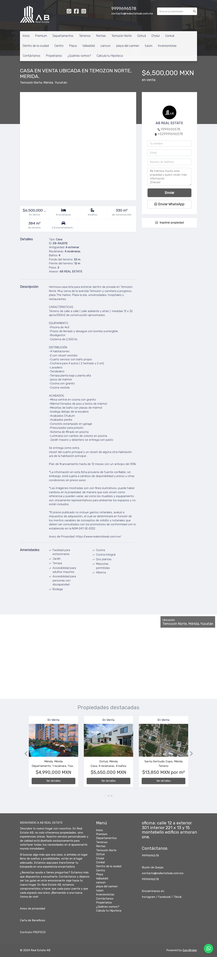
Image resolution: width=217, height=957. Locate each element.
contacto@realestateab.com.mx (162, 873)
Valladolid (88, 46)
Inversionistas (167, 46)
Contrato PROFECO (33, 932)
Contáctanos (31, 55)
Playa (73, 46)
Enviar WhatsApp (169, 204)
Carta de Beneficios (32, 920)
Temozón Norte (122, 36)
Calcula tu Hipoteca (110, 55)
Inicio (26, 36)
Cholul (155, 36)
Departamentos (63, 36)
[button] (24, 753)
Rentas (101, 36)
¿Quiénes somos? (79, 55)
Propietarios (54, 55)
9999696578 (170, 129)
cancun (105, 46)
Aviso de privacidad (32, 908)
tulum (148, 46)
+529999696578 (170, 134)
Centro (58, 46)
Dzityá (141, 36)
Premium (41, 36)
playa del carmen (127, 46)
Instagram (148, 897)
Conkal (169, 36)
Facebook (164, 897)
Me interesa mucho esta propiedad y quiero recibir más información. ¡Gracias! (169, 177)
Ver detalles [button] (53, 780)
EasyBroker (190, 950)
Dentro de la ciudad (36, 46)
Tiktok (177, 897)
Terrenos (85, 36)
